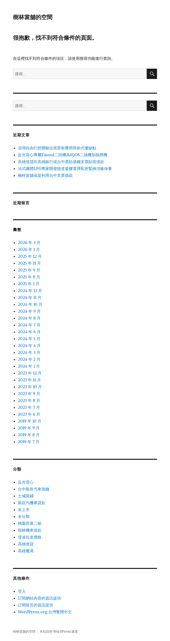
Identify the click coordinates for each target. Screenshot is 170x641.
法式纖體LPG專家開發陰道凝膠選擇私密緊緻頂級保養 (65, 168)
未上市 (24, 509)
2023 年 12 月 (30, 373)
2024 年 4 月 (29, 345)
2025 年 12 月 (30, 256)
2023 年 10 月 (30, 386)
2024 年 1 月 (29, 366)
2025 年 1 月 (28, 283)
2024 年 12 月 (30, 290)
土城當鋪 (26, 495)
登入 (22, 591)
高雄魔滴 (26, 550)
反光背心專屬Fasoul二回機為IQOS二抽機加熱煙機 (62, 154)
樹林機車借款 (29, 530)
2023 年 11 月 (29, 379)
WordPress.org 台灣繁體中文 (45, 611)
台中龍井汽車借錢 (33, 489)
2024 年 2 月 (29, 359)
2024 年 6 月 (29, 331)
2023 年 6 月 (29, 414)
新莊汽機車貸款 (31, 502)
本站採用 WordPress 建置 (59, 631)
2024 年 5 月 (29, 338)
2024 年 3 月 (29, 352)
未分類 (24, 516)
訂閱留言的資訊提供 (35, 605)
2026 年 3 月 (29, 242)
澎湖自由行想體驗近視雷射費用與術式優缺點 (57, 147)
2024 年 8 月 (29, 318)
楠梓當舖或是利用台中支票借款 (45, 175)
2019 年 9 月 (29, 427)
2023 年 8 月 (29, 400)
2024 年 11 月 (29, 297)
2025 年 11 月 (29, 263)
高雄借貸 (26, 543)
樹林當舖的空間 (32, 17)
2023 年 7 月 (29, 407)
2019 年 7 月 (28, 441)
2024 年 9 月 (29, 311)
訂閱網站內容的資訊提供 (39, 598)
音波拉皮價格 (29, 537)
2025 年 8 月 (29, 276)
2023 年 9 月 (29, 393)
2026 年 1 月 (29, 249)
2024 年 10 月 (30, 304)
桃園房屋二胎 (29, 523)
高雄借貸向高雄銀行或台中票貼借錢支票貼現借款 (61, 161)
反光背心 (26, 482)
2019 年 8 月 (29, 434)
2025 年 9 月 (29, 270)
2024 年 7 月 (29, 324)
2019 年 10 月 (29, 421)
